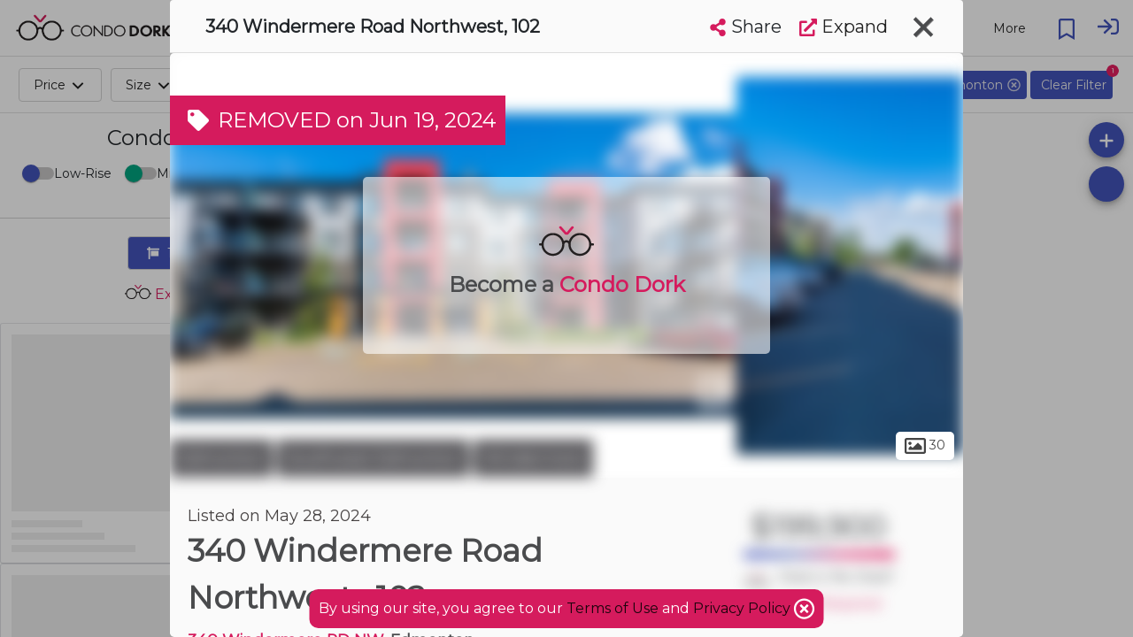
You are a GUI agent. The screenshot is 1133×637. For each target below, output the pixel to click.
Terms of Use (612, 608)
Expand (843, 26)
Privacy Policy (743, 608)
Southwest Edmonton (373, 458)
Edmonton (221, 458)
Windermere (533, 458)
